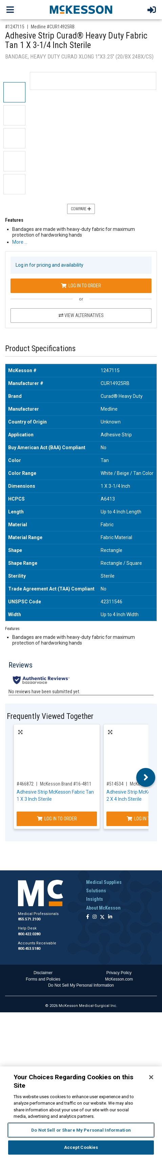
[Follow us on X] (102, 917)
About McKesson (103, 908)
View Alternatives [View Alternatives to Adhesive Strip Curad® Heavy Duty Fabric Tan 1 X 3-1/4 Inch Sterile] (81, 315)
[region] (81, 1112)
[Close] (151, 1077)
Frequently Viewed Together (50, 716)
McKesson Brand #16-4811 (66, 784)
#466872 (25, 784)
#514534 (114, 784)
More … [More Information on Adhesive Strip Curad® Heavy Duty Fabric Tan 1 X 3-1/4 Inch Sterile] (19, 242)
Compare (81, 209)
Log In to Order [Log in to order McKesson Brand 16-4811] (57, 818)
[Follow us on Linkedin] (110, 917)
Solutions (96, 890)
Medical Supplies (104, 882)
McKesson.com (119, 979)
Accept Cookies (81, 1147)
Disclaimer (43, 972)
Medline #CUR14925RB (53, 26)
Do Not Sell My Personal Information (81, 985)
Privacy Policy (119, 972)
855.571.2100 (29, 919)
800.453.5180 (29, 948)
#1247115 (14, 26)
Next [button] (146, 777)
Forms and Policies (43, 979)
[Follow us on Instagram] (95, 917)
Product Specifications (40, 348)
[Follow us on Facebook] (87, 917)
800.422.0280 (29, 934)
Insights (94, 899)
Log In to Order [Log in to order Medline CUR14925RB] (81, 285)
